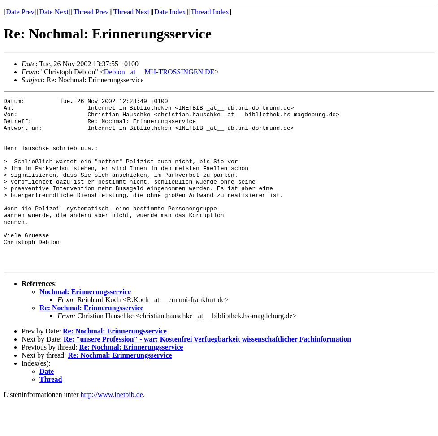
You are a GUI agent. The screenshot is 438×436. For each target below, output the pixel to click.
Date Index (170, 12)
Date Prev (20, 12)
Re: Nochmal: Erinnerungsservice (91, 341)
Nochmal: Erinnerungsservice (85, 325)
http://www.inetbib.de (112, 428)
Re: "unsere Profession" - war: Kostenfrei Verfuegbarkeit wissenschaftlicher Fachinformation (207, 372)
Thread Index (210, 12)
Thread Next (131, 12)
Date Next (54, 12)
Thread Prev (90, 12)
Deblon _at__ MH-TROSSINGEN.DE (159, 72)
